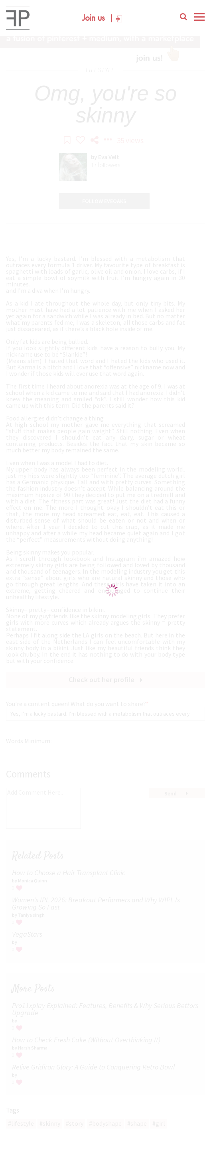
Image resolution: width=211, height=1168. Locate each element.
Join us (93, 18)
